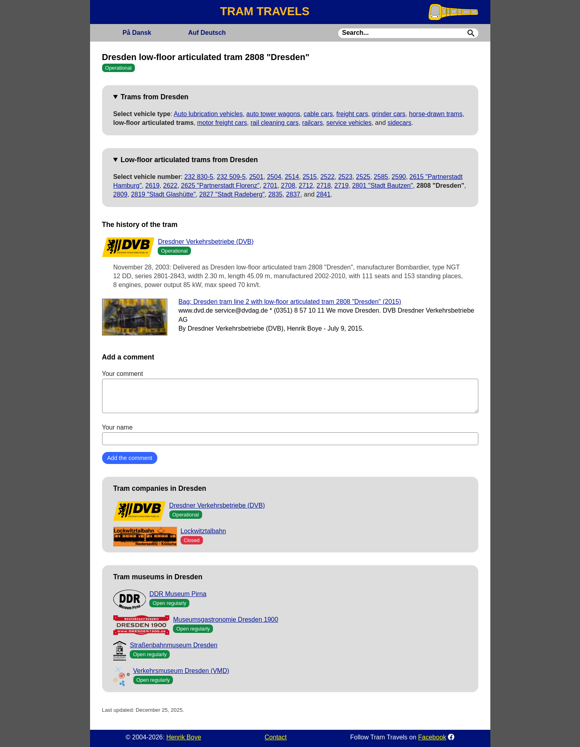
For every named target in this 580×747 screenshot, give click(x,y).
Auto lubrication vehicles (208, 113)
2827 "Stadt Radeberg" (232, 194)
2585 (381, 176)
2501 (256, 176)
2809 (120, 194)
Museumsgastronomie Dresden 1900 (225, 619)
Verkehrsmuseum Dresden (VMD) (181, 670)
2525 (363, 176)
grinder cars (388, 113)
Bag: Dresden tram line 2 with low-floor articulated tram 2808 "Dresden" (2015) (290, 301)
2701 (270, 185)
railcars (312, 122)
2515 (310, 176)
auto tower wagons (273, 113)
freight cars (352, 113)
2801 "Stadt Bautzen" (382, 185)
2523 (345, 176)
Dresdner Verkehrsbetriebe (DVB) (205, 241)
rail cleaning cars (275, 122)
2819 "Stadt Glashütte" (163, 194)
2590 (398, 176)
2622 (170, 185)
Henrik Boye (183, 737)
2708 (288, 185)
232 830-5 (199, 176)
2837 (293, 194)
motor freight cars (222, 122)
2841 (323, 194)
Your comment (290, 391)
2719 (341, 185)
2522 (327, 176)
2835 (275, 194)
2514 (292, 176)
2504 (274, 176)
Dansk (136, 32)
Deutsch (207, 32)
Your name (290, 434)
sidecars (399, 122)
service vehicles (348, 122)
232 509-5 (231, 176)
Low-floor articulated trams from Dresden (189, 160)
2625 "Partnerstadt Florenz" (220, 185)
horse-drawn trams (435, 113)
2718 (324, 185)
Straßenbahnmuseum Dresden (173, 645)
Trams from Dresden (154, 97)
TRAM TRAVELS (264, 11)
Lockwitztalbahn (203, 531)
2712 (306, 185)
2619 (152, 185)
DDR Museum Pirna (177, 593)
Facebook (432, 737)
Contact (276, 737)
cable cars (318, 113)
